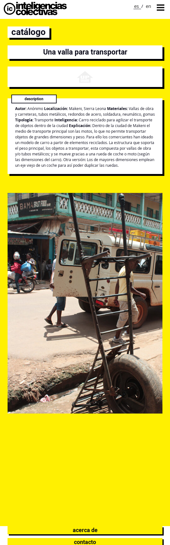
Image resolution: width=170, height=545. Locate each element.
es (136, 6)
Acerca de (85, 530)
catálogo (28, 32)
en (148, 6)
